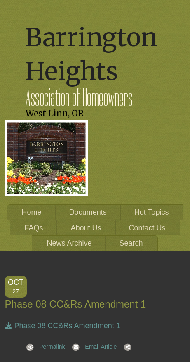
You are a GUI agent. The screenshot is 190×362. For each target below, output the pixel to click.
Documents (88, 212)
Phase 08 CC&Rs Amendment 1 (62, 326)
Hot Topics (151, 212)
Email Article (92, 346)
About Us (85, 228)
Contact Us (147, 228)
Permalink (43, 346)
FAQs (33, 228)
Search (131, 243)
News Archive (69, 243)
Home (32, 212)
